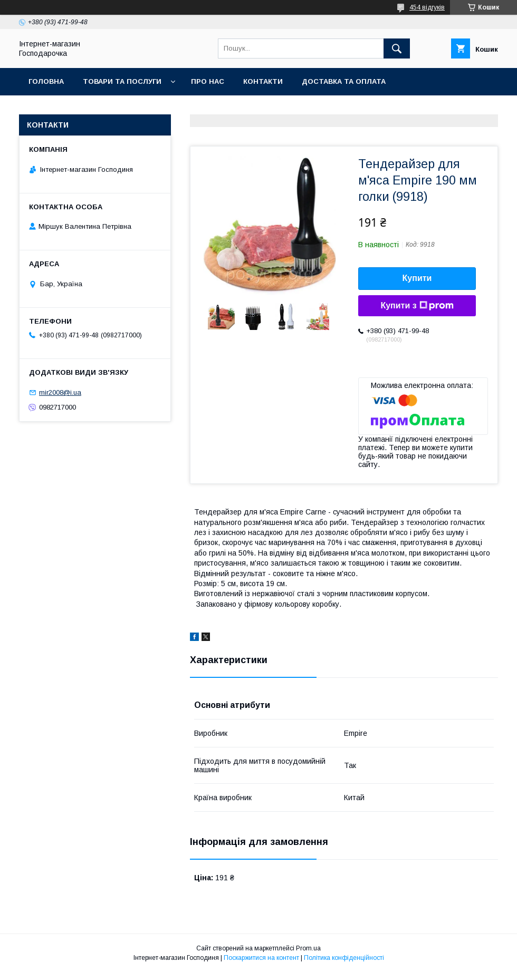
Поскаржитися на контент (261, 957)
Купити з (416, 305)
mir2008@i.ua (60, 392)
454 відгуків (427, 7)
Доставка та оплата (344, 81)
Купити (417, 278)
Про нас (207, 81)
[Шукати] (397, 48)
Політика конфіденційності (344, 957)
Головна (46, 81)
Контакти (263, 81)
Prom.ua (308, 948)
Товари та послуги (122, 81)
